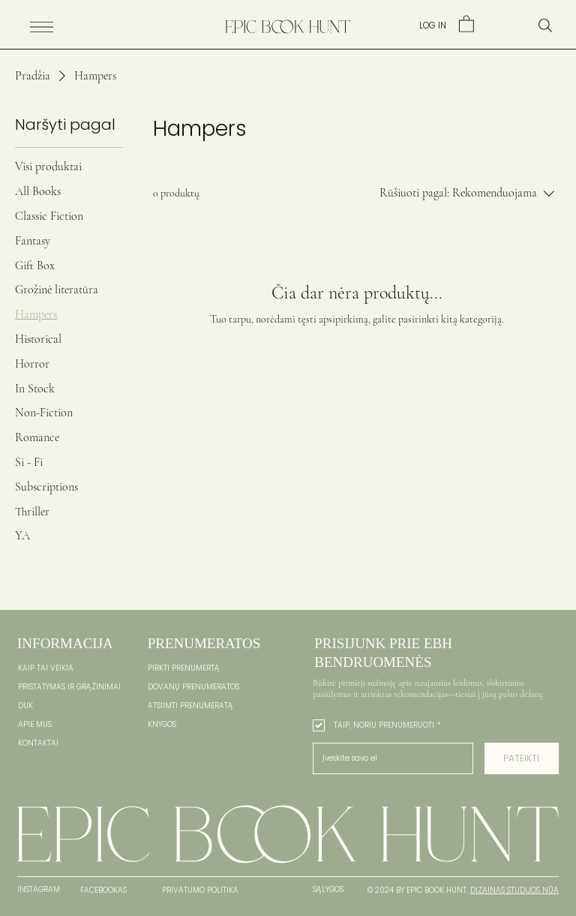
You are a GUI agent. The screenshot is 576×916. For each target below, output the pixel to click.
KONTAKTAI (38, 743)
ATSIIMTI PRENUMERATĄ (190, 705)
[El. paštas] (389, 758)
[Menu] (41, 27)
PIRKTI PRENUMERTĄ (184, 668)
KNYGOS (162, 724)
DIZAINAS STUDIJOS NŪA (514, 890)
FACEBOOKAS (103, 890)
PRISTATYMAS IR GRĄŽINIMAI (69, 686)
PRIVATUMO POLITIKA (200, 890)
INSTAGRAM (38, 889)
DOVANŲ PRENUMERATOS (193, 686)
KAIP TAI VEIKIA (46, 668)
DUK (25, 705)
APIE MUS (35, 724)
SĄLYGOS (328, 889)
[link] (466, 23)
